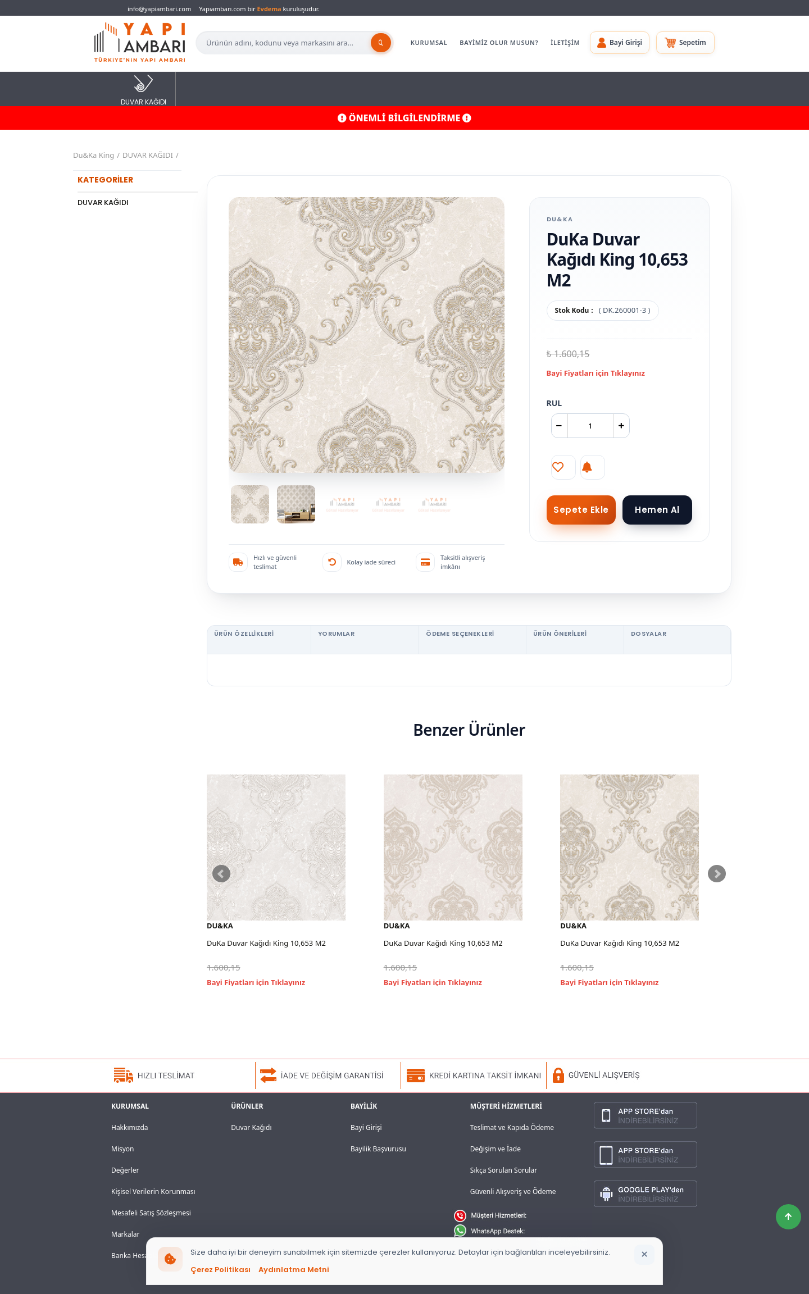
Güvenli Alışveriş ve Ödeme (513, 1191)
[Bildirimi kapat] (644, 1255)
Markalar (125, 1234)
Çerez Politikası (220, 1269)
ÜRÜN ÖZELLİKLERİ (244, 633)
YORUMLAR (336, 633)
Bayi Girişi (366, 1127)
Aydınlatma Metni (293, 1269)
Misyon (122, 1149)
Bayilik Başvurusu (378, 1149)
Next (717, 874)
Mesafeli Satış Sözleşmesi (151, 1213)
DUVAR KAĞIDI (143, 89)
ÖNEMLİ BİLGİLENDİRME (405, 118)
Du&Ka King (93, 155)
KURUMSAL (429, 42)
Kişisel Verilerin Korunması (153, 1191)
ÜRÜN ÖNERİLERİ (560, 633)
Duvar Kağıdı (251, 1127)
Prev (221, 874)
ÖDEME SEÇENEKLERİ (460, 633)
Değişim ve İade (495, 1149)
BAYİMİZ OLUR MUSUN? (499, 42)
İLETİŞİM (565, 42)
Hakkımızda (129, 1127)
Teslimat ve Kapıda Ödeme (512, 1127)
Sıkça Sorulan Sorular (503, 1170)
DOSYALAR (649, 633)
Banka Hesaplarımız (142, 1255)
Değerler (125, 1170)
